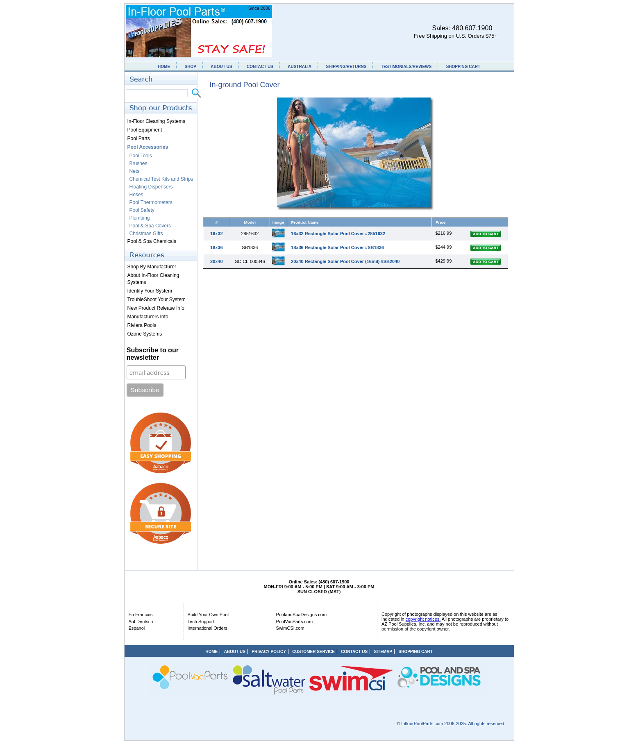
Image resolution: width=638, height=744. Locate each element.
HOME (164, 66)
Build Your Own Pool (208, 614)
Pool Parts (138, 138)
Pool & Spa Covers (150, 226)
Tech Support (201, 621)
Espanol (137, 628)
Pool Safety (141, 210)
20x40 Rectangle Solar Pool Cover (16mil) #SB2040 (345, 261)
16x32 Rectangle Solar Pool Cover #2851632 (338, 233)
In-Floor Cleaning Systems (156, 121)
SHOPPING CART (463, 66)
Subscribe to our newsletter (153, 354)
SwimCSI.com (290, 628)
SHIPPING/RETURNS (346, 66)
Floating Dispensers (151, 187)
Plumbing (139, 218)
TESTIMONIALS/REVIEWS (406, 66)
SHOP (190, 66)
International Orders (207, 628)
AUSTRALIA (299, 66)
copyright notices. (423, 619)
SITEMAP (383, 651)
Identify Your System (149, 291)
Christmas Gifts (146, 233)
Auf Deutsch (141, 621)
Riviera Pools (142, 325)
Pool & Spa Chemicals (151, 241)
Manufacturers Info (147, 317)
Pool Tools (140, 156)
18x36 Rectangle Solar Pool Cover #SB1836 (337, 247)
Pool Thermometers (151, 202)
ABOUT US (221, 66)
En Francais (141, 614)
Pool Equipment (144, 130)
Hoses (136, 194)
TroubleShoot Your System (156, 299)
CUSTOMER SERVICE (313, 651)
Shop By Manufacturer (151, 267)
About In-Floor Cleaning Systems (153, 278)
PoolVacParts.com (294, 621)
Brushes (138, 163)
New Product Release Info (155, 308)
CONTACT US (260, 66)
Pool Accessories (147, 147)
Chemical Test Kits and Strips (161, 179)
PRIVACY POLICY (269, 651)
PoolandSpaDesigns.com (301, 614)
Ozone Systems (144, 334)
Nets (134, 171)
